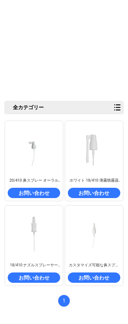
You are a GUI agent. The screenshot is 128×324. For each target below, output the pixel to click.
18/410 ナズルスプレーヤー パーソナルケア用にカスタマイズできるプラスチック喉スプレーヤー (34, 265)
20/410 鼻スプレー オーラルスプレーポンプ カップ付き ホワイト (34, 180)
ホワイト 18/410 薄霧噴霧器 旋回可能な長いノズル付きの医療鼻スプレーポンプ (94, 180)
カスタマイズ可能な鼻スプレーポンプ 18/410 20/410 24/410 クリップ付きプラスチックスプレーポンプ (94, 265)
